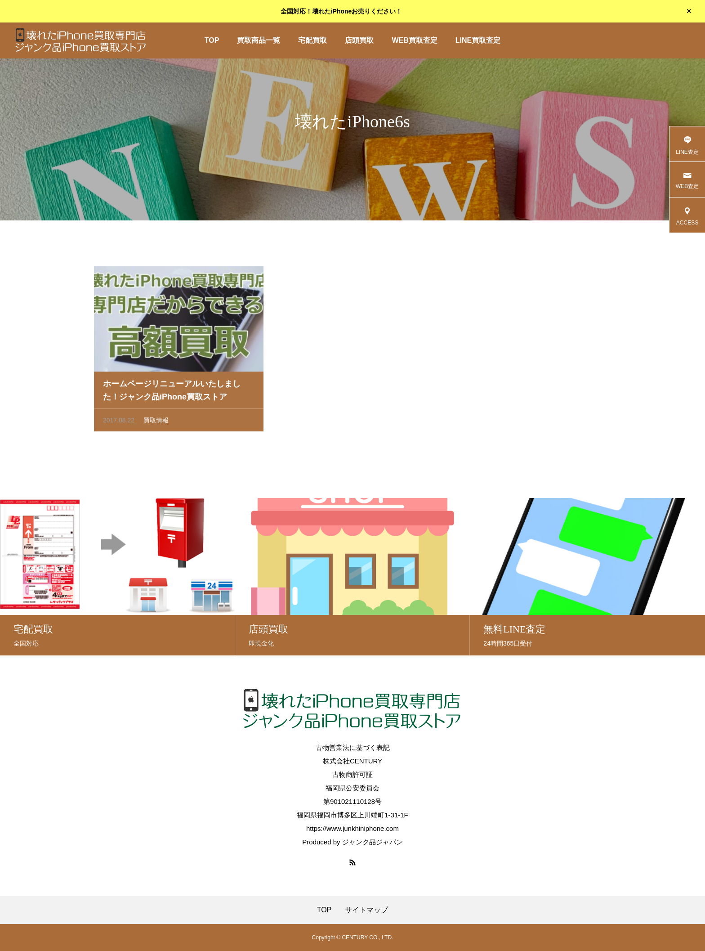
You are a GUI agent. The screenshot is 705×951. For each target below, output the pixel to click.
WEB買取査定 (414, 40)
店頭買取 (359, 40)
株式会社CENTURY (352, 761)
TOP (212, 40)
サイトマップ (366, 910)
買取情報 (156, 422)
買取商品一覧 (258, 40)
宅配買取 (312, 40)
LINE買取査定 (477, 40)
